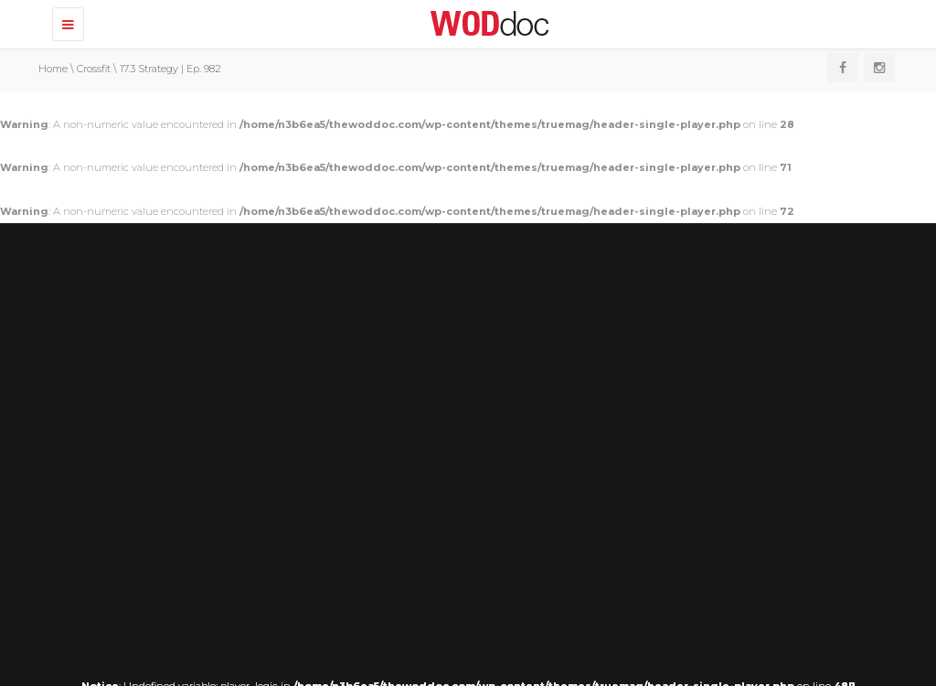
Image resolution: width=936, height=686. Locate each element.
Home (53, 68)
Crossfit (94, 68)
